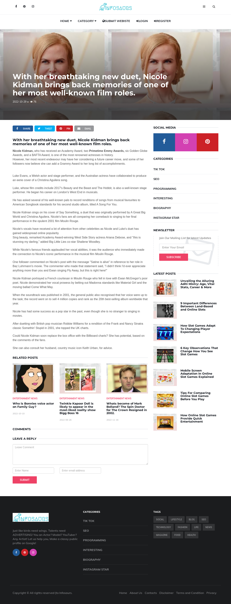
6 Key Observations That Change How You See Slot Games (199, 351)
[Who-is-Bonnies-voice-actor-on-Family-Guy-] (33, 378)
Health (191, 535)
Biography (162, 208)
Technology (163, 527)
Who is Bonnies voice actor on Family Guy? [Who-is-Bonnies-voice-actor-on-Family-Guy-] (33, 405)
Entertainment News (25, 398)
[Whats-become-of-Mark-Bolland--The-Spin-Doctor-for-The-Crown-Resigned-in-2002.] (127, 378)
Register (162, 21)
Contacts (151, 593)
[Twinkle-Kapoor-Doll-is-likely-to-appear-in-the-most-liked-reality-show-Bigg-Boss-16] (80, 378)
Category (86, 21)
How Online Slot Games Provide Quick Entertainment (198, 418)
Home (64, 21)
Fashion (182, 527)
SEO (156, 179)
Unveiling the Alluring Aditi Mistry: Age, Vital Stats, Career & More (197, 284)
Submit (25, 480)
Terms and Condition (190, 593)
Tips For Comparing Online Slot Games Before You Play (195, 396)
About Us (136, 593)
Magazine (161, 535)
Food (177, 535)
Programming (164, 188)
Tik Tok (159, 169)
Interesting (163, 198)
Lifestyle (176, 519)
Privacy (211, 593)
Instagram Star (166, 217)
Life (196, 527)
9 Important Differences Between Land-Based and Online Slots (198, 306)
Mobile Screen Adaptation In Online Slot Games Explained (197, 374)
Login (142, 21)
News (208, 527)
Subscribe (173, 257)
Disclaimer (166, 593)
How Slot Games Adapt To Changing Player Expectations (197, 329)
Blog (192, 519)
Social (160, 519)
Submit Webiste (116, 21)
